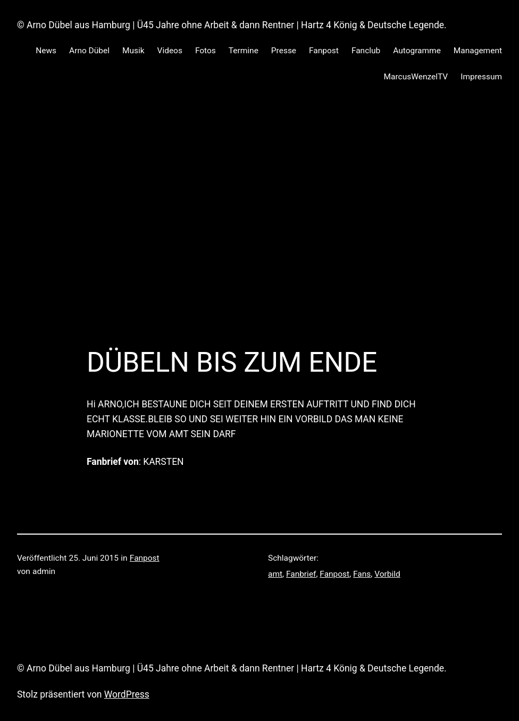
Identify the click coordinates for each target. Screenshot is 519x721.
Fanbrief (301, 574)
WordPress (126, 694)
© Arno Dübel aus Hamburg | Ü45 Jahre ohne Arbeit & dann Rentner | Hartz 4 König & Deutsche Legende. (232, 25)
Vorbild (387, 574)
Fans (362, 574)
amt (275, 574)
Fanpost (145, 558)
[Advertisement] (259, 209)
